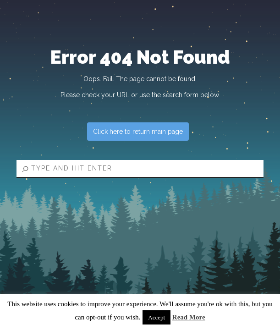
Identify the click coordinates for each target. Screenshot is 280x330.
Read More (188, 317)
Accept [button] (156, 317)
